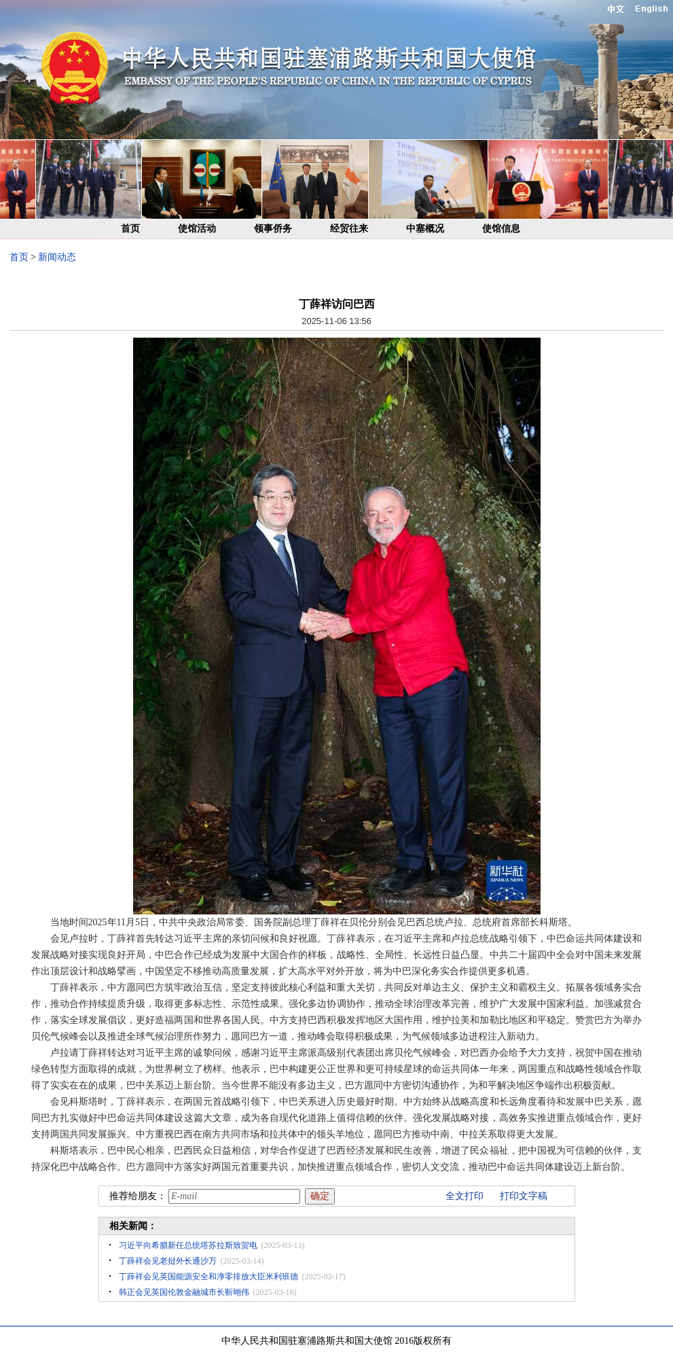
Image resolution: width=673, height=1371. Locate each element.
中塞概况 (425, 229)
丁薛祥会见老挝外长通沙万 (168, 1261)
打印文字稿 (523, 1196)
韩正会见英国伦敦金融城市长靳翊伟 (184, 1292)
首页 (130, 229)
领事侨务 (273, 229)
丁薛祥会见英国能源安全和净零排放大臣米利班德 (208, 1276)
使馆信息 (501, 229)
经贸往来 (349, 229)
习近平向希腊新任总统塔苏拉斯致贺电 (188, 1245)
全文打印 (464, 1196)
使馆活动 (197, 229)
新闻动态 (57, 257)
